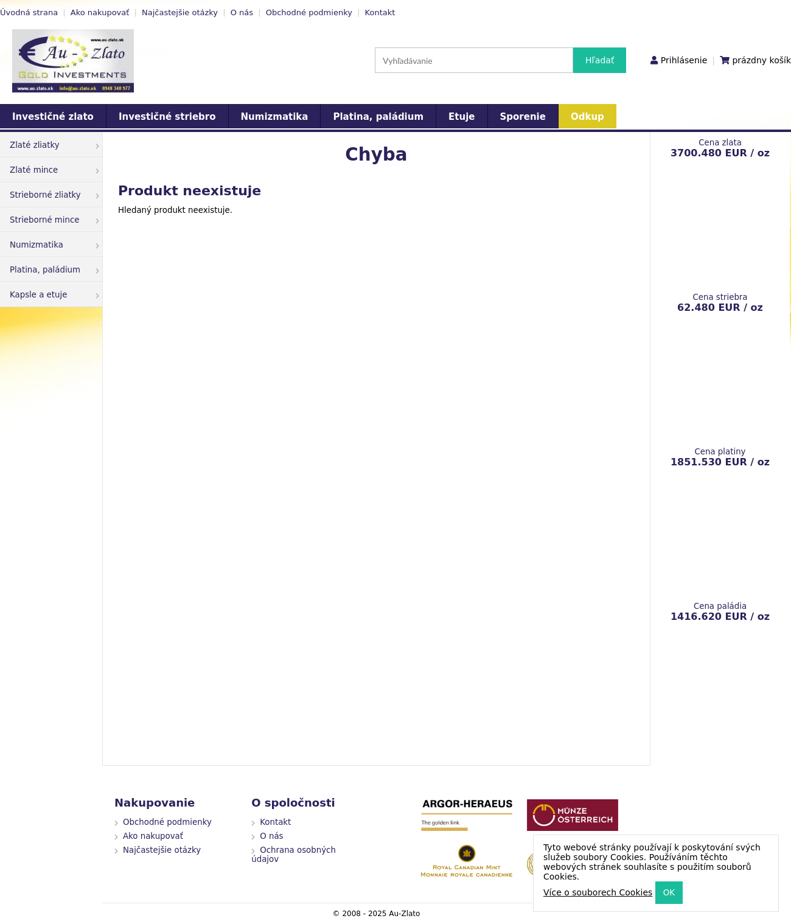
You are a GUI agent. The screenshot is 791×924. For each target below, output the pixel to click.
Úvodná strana (29, 12)
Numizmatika (274, 116)
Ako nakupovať (100, 12)
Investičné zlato (53, 116)
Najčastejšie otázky (180, 12)
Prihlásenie (684, 60)
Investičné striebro (167, 116)
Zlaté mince (54, 170)
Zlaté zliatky (54, 145)
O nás (242, 12)
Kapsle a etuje (54, 294)
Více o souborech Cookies (597, 892)
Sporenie (523, 116)
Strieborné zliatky (54, 195)
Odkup (587, 116)
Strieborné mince (54, 219)
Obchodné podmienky (309, 12)
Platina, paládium (378, 116)
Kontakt (380, 12)
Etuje (461, 116)
